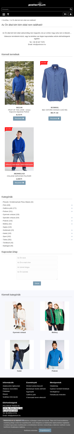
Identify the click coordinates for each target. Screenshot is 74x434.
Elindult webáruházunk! (34, 386)
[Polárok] (54, 369)
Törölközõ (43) (8, 243)
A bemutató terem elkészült (36, 397)
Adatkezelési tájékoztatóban (53, 423)
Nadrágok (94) (8, 246)
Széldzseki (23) (8, 230)
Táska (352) (7, 240)
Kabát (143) (7, 233)
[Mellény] (54, 330)
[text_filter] (8, 14)
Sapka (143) (7, 227)
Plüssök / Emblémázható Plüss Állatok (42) (18, 202)
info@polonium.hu (39, 44)
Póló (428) (6, 205)
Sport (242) (7, 236)
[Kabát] (19, 369)
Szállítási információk (10, 397)
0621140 (19, 107)
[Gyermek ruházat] (19, 330)
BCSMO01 (55, 107)
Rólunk (5, 394)
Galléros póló (31, 395)
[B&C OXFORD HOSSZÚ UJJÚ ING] (54, 104)
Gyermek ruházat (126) (11, 214)
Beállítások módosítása (30, 430)
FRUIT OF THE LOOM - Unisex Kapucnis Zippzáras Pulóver (19, 111)
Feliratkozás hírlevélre (58, 395)
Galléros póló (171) (10, 208)
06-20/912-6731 (11, 413)
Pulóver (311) (8, 211)
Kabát (19, 371)
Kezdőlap (6, 20)
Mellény (55, 332)
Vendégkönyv (55, 392)
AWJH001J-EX (19, 174)
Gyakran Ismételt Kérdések (59, 389)
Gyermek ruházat (19, 332)
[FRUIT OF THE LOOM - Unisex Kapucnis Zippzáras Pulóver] (19, 104)
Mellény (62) (7, 224)
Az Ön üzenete (37, 275)
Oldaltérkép (54, 386)
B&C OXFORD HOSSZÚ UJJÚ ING (54, 110)
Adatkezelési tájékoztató (11, 386)
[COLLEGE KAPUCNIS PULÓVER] (19, 170)
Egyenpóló (30, 392)
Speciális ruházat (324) (11, 218)
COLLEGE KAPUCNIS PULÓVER (19, 176)
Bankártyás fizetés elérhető (36, 389)
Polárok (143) (8, 221)
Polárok (55, 371)
